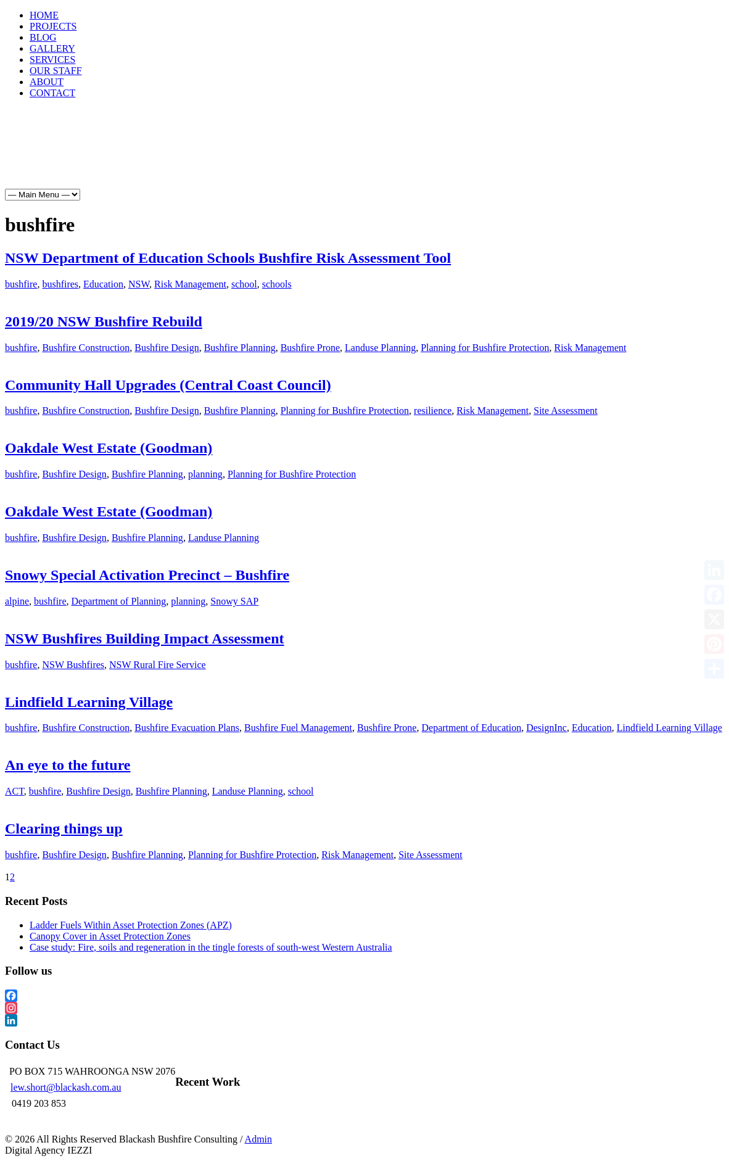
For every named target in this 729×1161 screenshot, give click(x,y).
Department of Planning (119, 601)
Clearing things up (64, 828)
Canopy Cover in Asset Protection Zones (110, 936)
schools (277, 284)
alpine (17, 601)
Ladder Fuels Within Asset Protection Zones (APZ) (131, 925)
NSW (138, 284)
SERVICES (52, 59)
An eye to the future (68, 765)
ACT (14, 791)
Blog (148, 155)
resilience (432, 410)
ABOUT (47, 81)
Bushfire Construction (86, 347)
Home (49, 155)
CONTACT (52, 93)
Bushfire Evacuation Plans (186, 727)
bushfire (21, 284)
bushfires (60, 284)
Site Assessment (565, 410)
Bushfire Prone (310, 347)
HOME (44, 15)
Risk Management (190, 284)
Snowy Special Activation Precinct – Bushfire (147, 575)
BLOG (43, 37)
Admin (258, 1139)
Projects (99, 155)
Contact (411, 155)
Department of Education (471, 727)
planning (205, 474)
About (360, 155)
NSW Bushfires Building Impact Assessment (144, 638)
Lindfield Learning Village (89, 702)
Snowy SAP (234, 601)
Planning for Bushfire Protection (485, 347)
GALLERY (52, 48)
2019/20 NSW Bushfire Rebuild (103, 321)
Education (103, 284)
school (244, 284)
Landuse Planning (380, 347)
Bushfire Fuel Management (298, 727)
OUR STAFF (56, 70)
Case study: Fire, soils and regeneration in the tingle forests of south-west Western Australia (211, 947)
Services (250, 155)
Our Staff (307, 155)
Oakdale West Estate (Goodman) (108, 448)
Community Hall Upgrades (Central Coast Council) (168, 385)
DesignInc (546, 727)
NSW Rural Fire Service (157, 664)
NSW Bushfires (73, 664)
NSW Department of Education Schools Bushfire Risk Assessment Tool (228, 258)
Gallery (195, 155)
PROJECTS (53, 26)
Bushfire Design (166, 347)
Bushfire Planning (240, 347)
